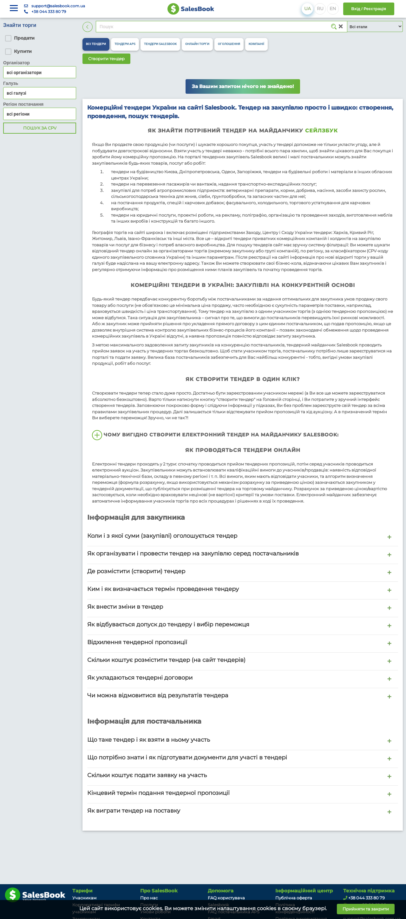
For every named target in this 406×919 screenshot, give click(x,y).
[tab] (95, 44)
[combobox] (39, 93)
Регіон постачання (23, 104)
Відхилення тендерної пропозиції (137, 642)
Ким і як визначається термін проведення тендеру (163, 589)
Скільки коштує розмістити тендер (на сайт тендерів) (166, 659)
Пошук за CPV (39, 127)
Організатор (16, 62)
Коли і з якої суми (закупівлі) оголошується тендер (162, 535)
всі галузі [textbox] (16, 93)
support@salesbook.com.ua (58, 5)
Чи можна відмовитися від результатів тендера (157, 695)
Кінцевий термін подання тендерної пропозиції (158, 792)
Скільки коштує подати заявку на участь (147, 775)
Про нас (149, 897)
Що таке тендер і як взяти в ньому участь (148, 739)
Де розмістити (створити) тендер (136, 571)
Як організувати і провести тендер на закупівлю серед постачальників (193, 553)
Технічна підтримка (369, 891)
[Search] (221, 26)
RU (320, 8)
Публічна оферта (293, 897)
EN (333, 8)
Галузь (10, 83)
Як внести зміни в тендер (125, 606)
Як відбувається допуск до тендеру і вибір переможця (168, 624)
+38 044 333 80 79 (48, 11)
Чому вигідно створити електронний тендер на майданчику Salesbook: (215, 435)
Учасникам (84, 897)
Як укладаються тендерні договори (140, 677)
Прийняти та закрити (366, 908)
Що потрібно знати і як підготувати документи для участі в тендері (187, 757)
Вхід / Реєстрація (368, 8)
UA (307, 8)
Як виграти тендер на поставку (133, 810)
